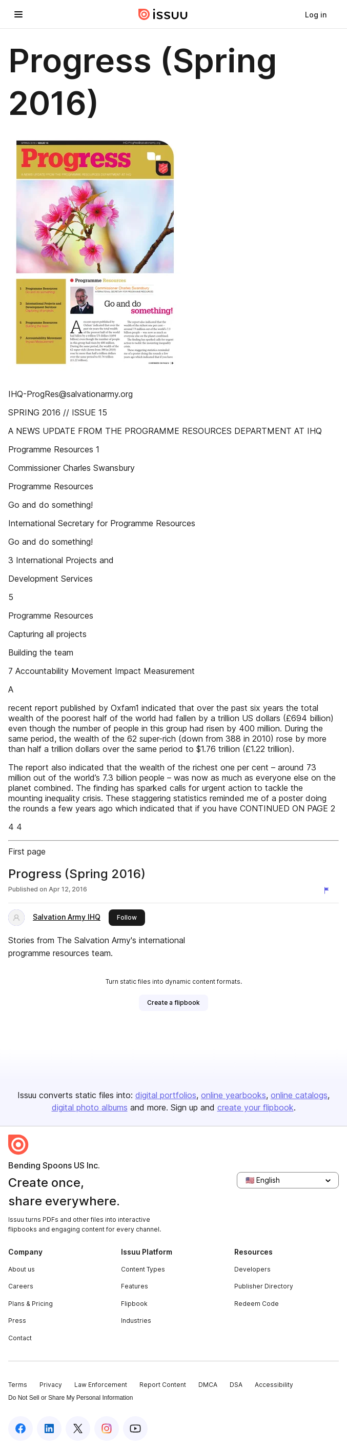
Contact (20, 1338)
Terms (17, 1384)
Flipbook (134, 1303)
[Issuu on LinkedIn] (49, 1428)
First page (27, 851)
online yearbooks (233, 1095)
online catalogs (299, 1095)
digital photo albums (90, 1107)
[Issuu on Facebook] (20, 1428)
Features (134, 1286)
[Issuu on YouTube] (135, 1428)
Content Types (143, 1269)
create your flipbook (255, 1107)
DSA (236, 1384)
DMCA (207, 1384)
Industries (136, 1320)
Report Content (162, 1384)
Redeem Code (256, 1303)
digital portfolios (165, 1095)
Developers (252, 1269)
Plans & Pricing (30, 1303)
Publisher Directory (263, 1286)
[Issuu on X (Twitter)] (78, 1428)
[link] (316, 14)
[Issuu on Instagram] (106, 1428)
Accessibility (274, 1384)
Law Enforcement (100, 1384)
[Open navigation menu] (18, 14)
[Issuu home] (163, 14)
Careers (20, 1286)
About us (21, 1269)
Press (17, 1320)
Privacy (50, 1384)
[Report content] (328, 890)
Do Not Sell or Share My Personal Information (70, 1397)
